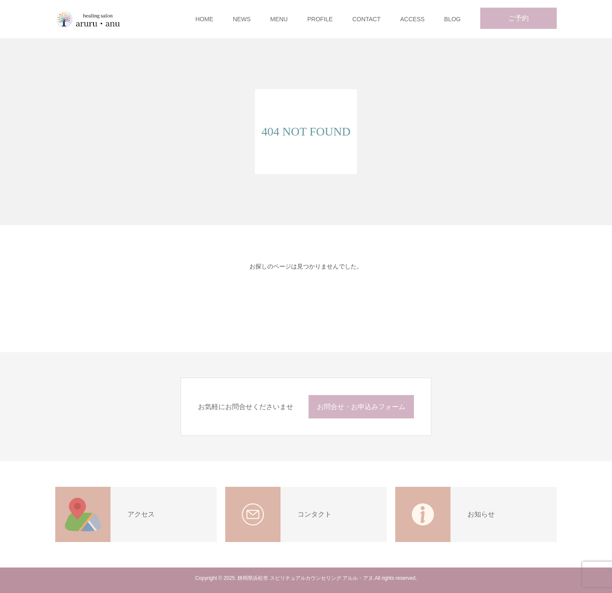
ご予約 (518, 18)
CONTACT (366, 19)
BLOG (452, 19)
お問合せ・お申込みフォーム (361, 406)
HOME (204, 19)
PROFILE (320, 19)
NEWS (242, 19)
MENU (279, 19)
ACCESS (412, 19)
